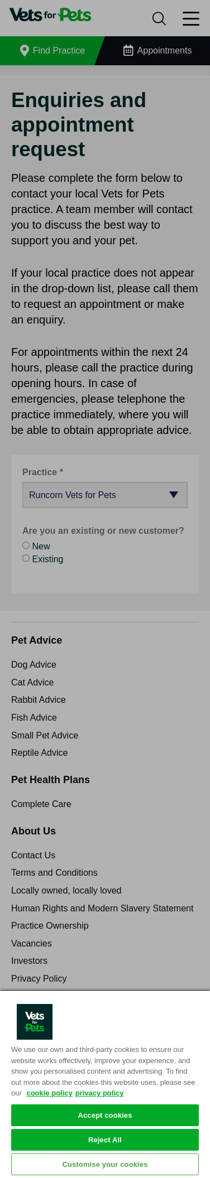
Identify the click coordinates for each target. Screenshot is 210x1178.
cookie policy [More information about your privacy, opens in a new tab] (49, 1093)
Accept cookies (105, 1115)
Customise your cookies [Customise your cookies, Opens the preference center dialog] (104, 1164)
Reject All (105, 1140)
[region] (105, 1083)
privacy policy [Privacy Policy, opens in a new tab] (99, 1093)
